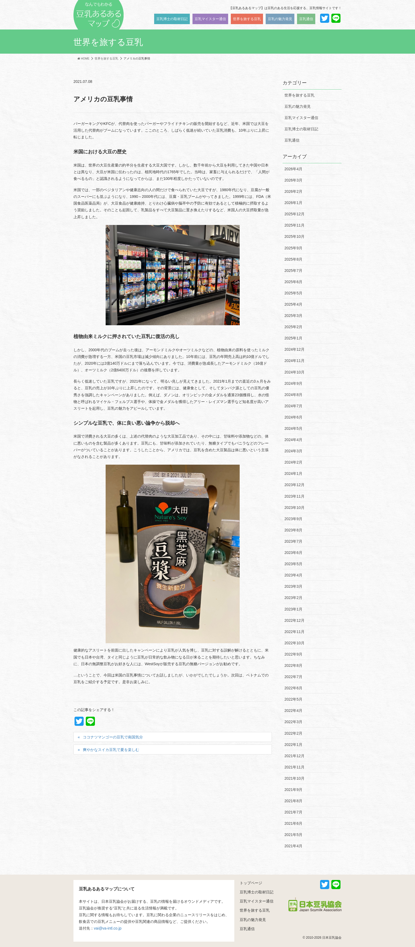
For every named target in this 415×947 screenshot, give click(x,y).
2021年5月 (293, 835)
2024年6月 (293, 417)
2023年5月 (293, 564)
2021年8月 (293, 801)
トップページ (251, 883)
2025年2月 (293, 327)
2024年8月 (293, 395)
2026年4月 (293, 169)
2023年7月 (293, 541)
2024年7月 (293, 406)
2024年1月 (293, 473)
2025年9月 (293, 248)
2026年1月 (293, 203)
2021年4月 (293, 846)
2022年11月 (294, 632)
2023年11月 (294, 496)
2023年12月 (294, 485)
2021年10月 (294, 778)
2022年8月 (293, 665)
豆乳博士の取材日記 (301, 129)
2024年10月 (294, 372)
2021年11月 (294, 767)
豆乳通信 (291, 140)
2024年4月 (293, 440)
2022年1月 (293, 744)
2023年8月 (293, 530)
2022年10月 (294, 643)
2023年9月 (293, 519)
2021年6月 (293, 823)
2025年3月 (293, 315)
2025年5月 (293, 293)
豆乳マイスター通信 (301, 118)
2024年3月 (293, 451)
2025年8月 (293, 259)
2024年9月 (293, 383)
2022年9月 (293, 654)
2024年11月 (294, 360)
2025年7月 (293, 270)
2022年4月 (293, 710)
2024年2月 (293, 462)
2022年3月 (293, 722)
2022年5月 (293, 699)
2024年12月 (294, 349)
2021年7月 (293, 812)
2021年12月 (294, 756)
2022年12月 (294, 620)
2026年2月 (293, 191)
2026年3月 (293, 180)
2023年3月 (293, 586)
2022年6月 (293, 688)
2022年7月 (293, 677)
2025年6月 (293, 282)
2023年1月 (293, 609)
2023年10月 (294, 507)
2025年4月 (293, 304)
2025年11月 (294, 225)
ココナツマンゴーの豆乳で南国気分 (113, 737)
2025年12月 (294, 214)
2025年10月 (294, 236)
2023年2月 (293, 597)
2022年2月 (293, 733)
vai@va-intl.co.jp (107, 928)
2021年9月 (293, 789)
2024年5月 (293, 428)
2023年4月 (293, 575)
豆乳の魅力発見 (297, 106)
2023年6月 (293, 552)
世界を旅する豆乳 (299, 95)
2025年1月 (293, 338)
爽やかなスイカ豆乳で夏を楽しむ (111, 750)
